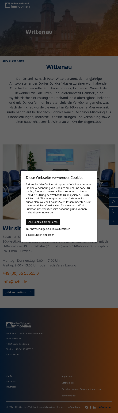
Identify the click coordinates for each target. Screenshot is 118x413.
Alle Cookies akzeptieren (43, 221)
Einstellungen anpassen (40, 234)
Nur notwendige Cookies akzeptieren (48, 228)
